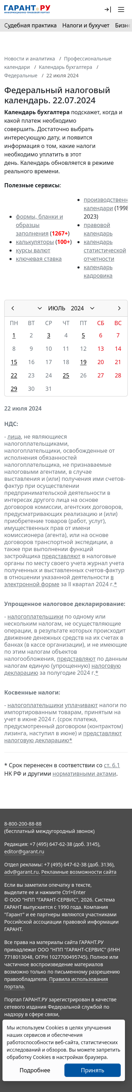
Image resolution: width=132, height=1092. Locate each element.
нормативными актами (84, 773)
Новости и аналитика (29, 58)
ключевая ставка (39, 259)
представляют (61, 556)
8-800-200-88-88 (23, 823)
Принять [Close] (93, 1070)
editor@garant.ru (24, 851)
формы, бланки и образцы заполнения (39, 225)
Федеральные (20, 75)
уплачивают (81, 705)
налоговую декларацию (36, 740)
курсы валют (33, 250)
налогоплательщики (35, 616)
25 (66, 375)
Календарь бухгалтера (65, 67)
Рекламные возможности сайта (79, 871)
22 (14, 375)
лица (14, 436)
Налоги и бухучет (85, 25)
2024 (77, 308)
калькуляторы (35, 242)
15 (14, 362)
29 (14, 389)
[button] (107, 9)
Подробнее (34, 1070)
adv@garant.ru (21, 871)
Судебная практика (30, 25)
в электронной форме (59, 580)
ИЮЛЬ (56, 308)
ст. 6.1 (112, 765)
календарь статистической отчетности (105, 250)
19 (83, 362)
